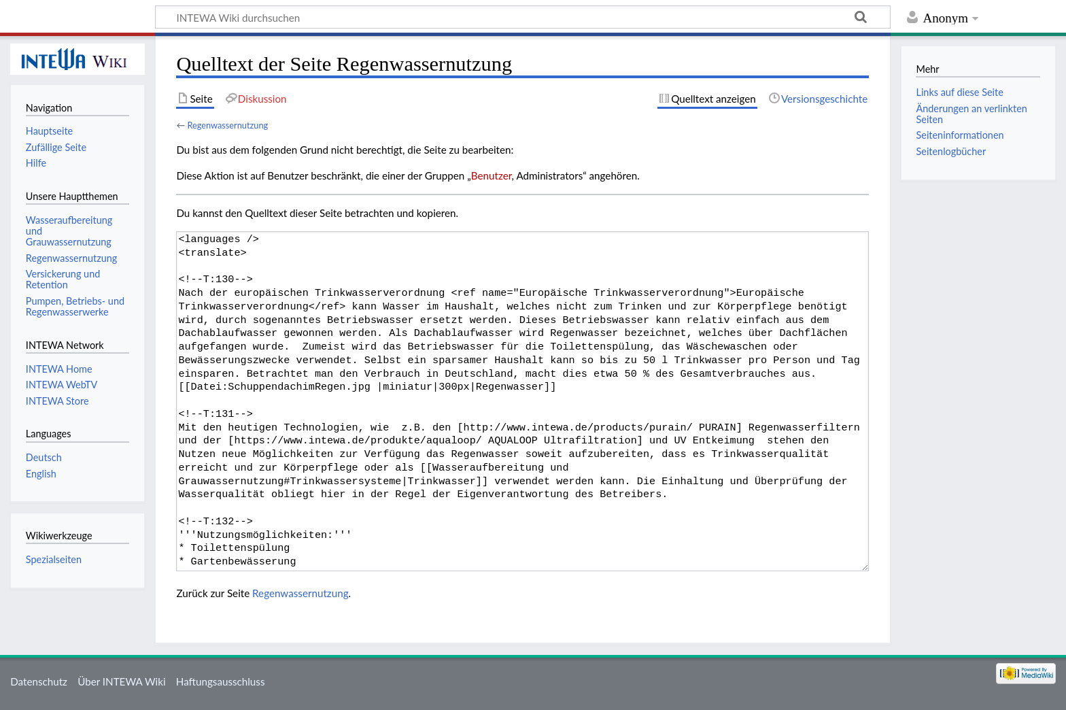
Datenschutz (38, 681)
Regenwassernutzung (227, 125)
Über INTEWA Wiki (121, 681)
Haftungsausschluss (220, 681)
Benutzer (491, 175)
